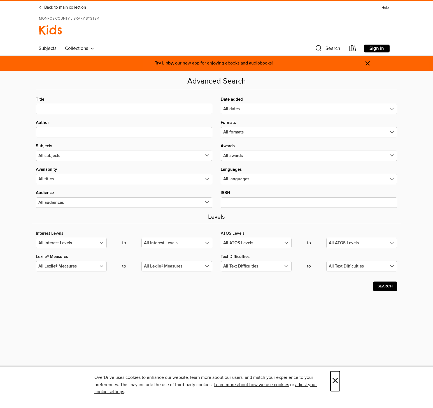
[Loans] (352, 49)
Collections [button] (79, 48)
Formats (309, 128)
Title (124, 105)
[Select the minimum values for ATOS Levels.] (256, 243)
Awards (309, 152)
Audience (124, 199)
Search (385, 286)
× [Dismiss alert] (368, 63)
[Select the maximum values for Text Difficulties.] (361, 266)
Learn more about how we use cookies (251, 385)
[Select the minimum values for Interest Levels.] (71, 243)
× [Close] (335, 381)
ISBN (309, 199)
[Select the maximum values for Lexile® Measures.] (176, 266)
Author (124, 128)
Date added (309, 105)
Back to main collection (62, 7)
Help (385, 8)
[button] (327, 49)
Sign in (376, 48)
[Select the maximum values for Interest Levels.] (176, 243)
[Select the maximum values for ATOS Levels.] (361, 243)
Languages (309, 175)
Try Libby (164, 63)
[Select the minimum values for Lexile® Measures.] (71, 266)
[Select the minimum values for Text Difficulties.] (256, 266)
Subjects (48, 48)
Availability (124, 175)
